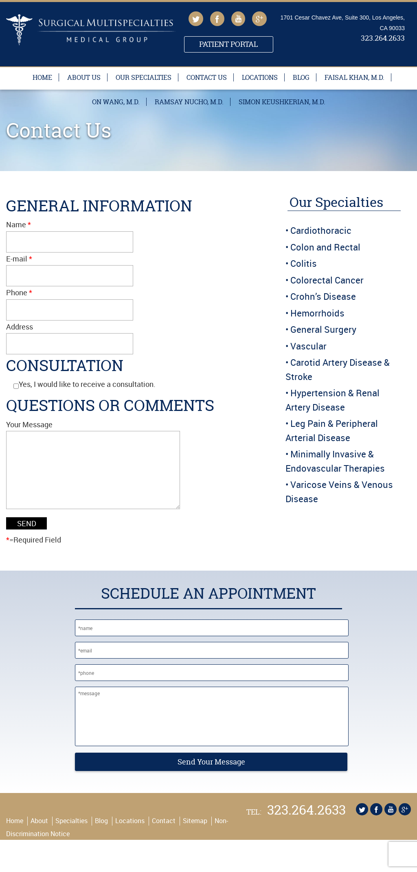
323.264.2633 (383, 39)
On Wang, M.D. (116, 102)
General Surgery (323, 329)
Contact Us (207, 77)
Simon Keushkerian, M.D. (282, 102)
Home (42, 77)
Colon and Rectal (325, 247)
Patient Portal (228, 44)
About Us (84, 77)
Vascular (308, 346)
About (39, 836)
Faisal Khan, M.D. (354, 77)
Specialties (71, 836)
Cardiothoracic (320, 230)
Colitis (303, 263)
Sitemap (195, 836)
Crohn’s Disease (323, 296)
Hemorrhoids (317, 313)
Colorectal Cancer (327, 280)
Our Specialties (143, 77)
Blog (301, 77)
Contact (164, 836)
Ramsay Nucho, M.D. (189, 102)
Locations (260, 77)
